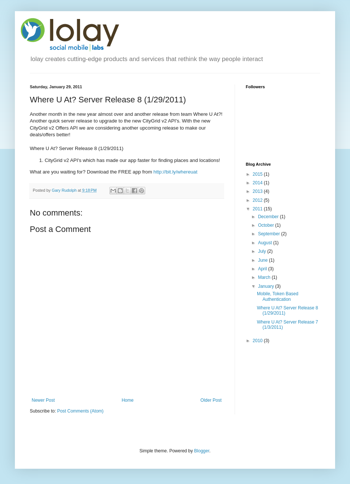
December (269, 216)
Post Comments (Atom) (80, 411)
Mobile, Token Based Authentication (277, 296)
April (263, 268)
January (266, 286)
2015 (258, 174)
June (263, 260)
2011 (258, 208)
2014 (258, 182)
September (269, 233)
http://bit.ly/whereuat (175, 172)
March (265, 277)
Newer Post (43, 400)
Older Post (211, 400)
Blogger (201, 450)
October (266, 225)
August (265, 242)
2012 (258, 200)
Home (128, 400)
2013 (258, 191)
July (262, 251)
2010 (258, 340)
